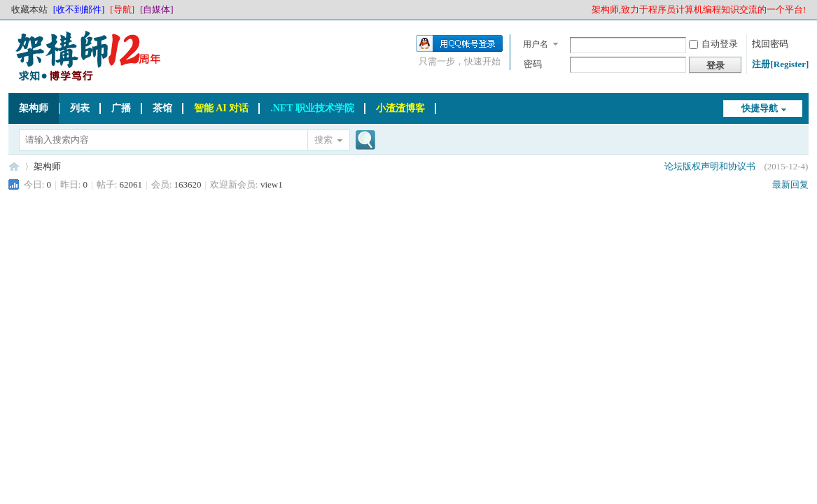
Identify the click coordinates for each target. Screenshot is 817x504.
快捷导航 (759, 108)
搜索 (323, 139)
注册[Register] (780, 64)
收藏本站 (29, 9)
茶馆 (162, 108)
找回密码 (770, 43)
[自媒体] (157, 9)
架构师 (33, 108)
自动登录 (713, 43)
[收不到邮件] (79, 9)
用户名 (535, 44)
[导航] (122, 9)
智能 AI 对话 (221, 108)
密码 (533, 64)
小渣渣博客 (400, 108)
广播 (121, 108)
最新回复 (790, 184)
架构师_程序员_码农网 (14, 166)
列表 (80, 108)
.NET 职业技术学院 (312, 108)
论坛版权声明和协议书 (709, 166)
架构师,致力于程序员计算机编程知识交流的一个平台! (699, 9)
